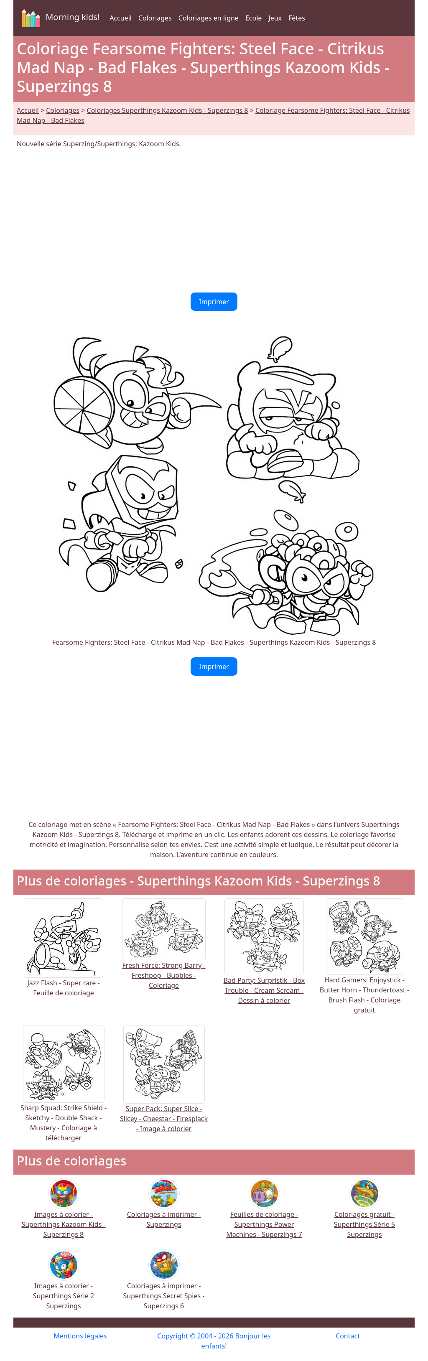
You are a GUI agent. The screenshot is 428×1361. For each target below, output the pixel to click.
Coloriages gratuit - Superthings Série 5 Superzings (364, 1213)
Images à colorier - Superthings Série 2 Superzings (63, 1285)
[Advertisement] (214, 220)
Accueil (121, 18)
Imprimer (214, 301)
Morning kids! (58, 18)
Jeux (275, 18)
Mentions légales (80, 1336)
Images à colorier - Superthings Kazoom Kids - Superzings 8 (63, 1213)
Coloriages (155, 18)
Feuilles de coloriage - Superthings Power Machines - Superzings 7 (264, 1213)
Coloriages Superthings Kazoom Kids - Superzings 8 (167, 110)
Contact (348, 1336)
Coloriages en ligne (208, 18)
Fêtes (296, 18)
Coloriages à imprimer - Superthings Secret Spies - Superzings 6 (164, 1285)
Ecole (253, 18)
